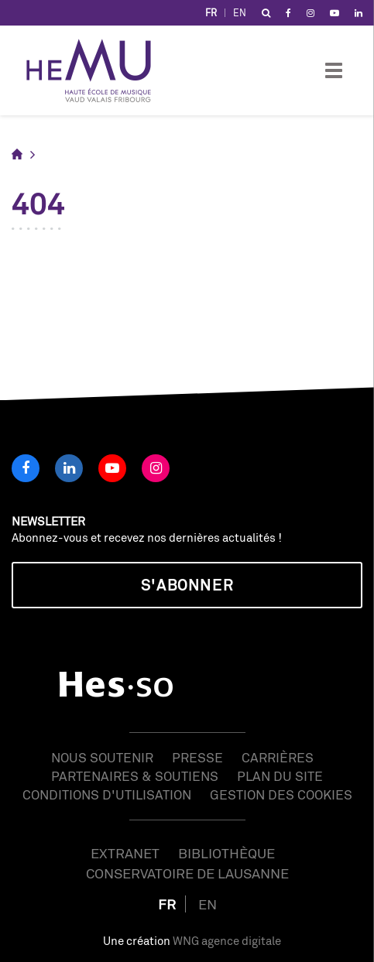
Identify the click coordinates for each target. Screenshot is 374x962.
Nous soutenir (102, 757)
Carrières (278, 757)
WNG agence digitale (227, 940)
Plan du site (280, 776)
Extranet (125, 852)
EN (239, 13)
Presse (197, 757)
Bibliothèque (226, 852)
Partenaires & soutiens (134, 776)
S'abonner (187, 584)
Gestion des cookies (281, 794)
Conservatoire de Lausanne (187, 873)
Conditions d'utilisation (106, 794)
